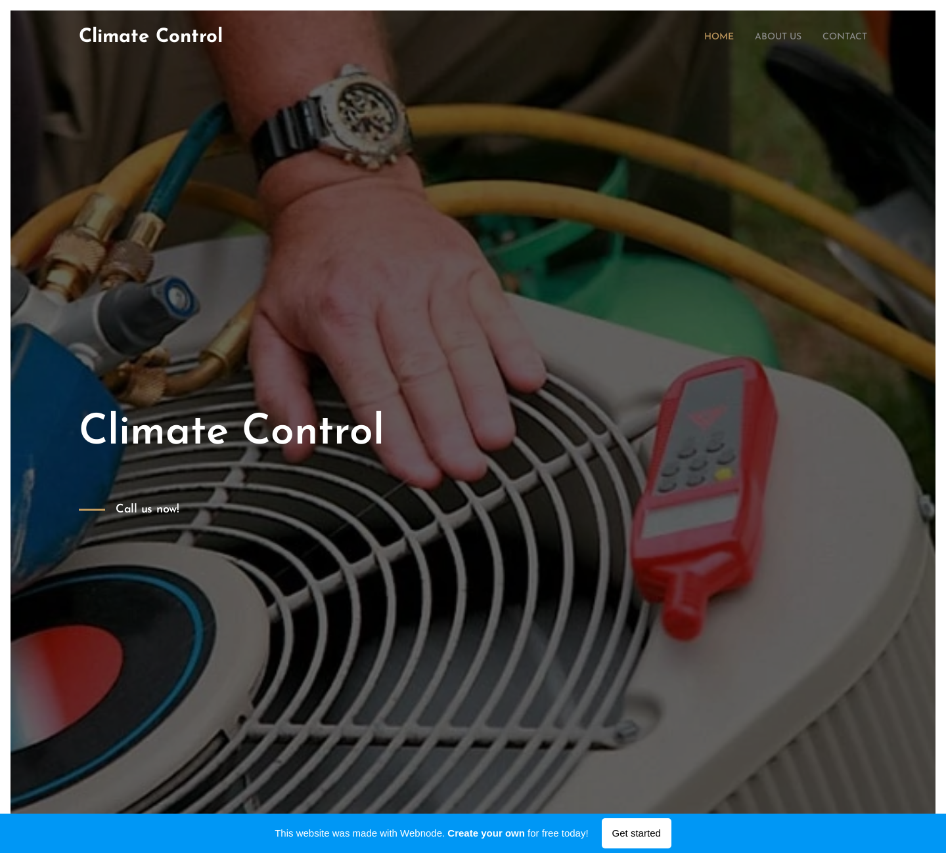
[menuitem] (705, 37)
